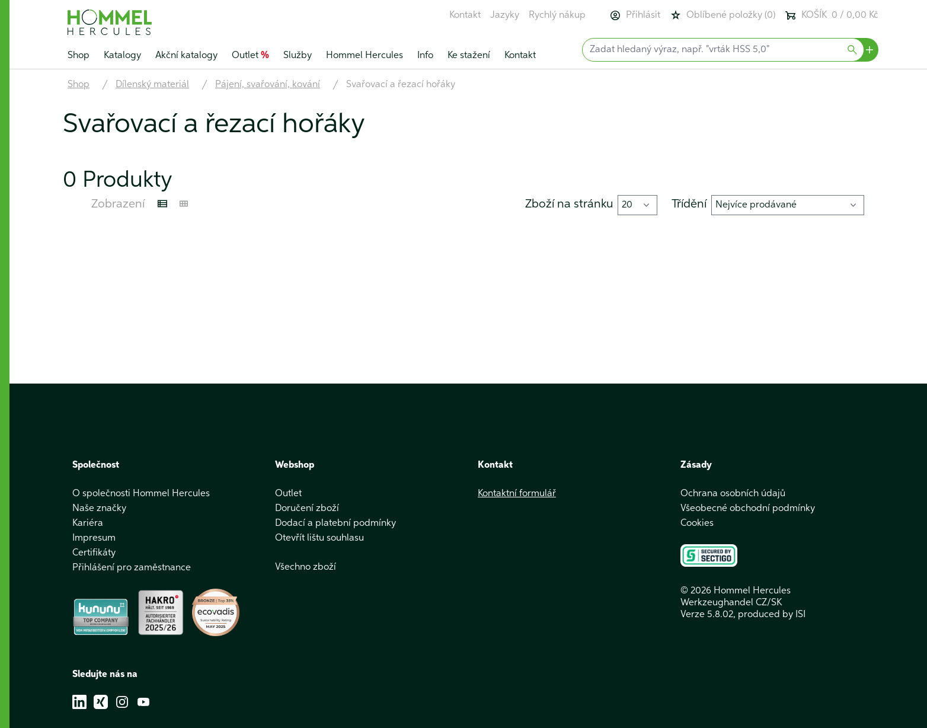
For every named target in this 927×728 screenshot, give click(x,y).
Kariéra (87, 523)
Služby (297, 55)
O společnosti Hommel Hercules (141, 494)
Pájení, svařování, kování (267, 85)
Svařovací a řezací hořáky (400, 85)
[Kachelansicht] (183, 204)
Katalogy (122, 55)
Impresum (94, 538)
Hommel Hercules (364, 55)
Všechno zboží (305, 567)
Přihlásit (634, 15)
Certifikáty (94, 553)
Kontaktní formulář (517, 494)
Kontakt (465, 15)
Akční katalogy (186, 55)
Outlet (250, 56)
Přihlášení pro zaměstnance (131, 568)
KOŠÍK (831, 15)
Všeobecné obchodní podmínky (747, 508)
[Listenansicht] (162, 204)
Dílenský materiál (152, 85)
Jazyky (504, 15)
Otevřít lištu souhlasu (319, 538)
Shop (78, 55)
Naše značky (99, 508)
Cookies (697, 523)
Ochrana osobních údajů (732, 494)
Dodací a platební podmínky (335, 523)
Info (425, 55)
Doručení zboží (307, 508)
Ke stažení (468, 55)
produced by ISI (771, 615)
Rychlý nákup (557, 15)
